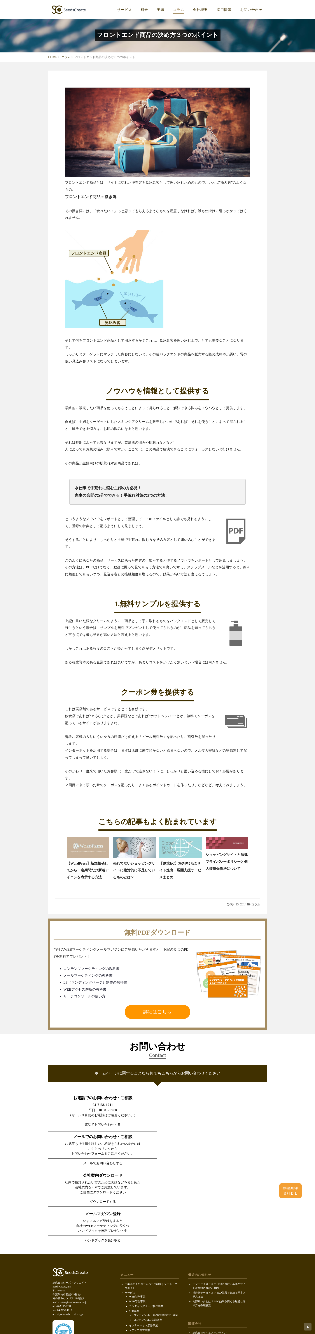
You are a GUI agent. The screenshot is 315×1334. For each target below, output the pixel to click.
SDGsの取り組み (134, 1297)
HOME (52, 57)
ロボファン (199, 1282)
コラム (178, 10)
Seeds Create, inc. (157, 1326)
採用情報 (224, 10)
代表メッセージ (138, 1272)
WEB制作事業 (137, 1219)
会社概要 (200, 10)
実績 (160, 10)
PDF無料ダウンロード (137, 1287)
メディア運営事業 (139, 1252)
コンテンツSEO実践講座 (147, 1242)
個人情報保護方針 (135, 1301)
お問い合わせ (251, 10)
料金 (144, 10)
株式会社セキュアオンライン (209, 1255)
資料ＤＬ (290, 1191)
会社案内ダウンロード (138, 1282)
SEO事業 (134, 1233)
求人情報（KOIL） (140, 1277)
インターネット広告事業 (143, 1248)
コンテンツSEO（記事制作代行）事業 (155, 1237)
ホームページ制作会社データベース (213, 1287)
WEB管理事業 (137, 1224)
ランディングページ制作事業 (146, 1228)
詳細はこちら (157, 1011)
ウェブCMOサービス (141, 1257)
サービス (124, 10)
